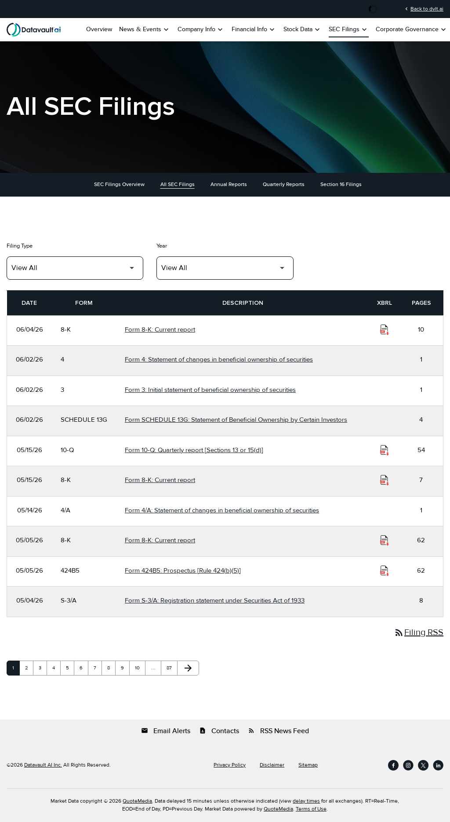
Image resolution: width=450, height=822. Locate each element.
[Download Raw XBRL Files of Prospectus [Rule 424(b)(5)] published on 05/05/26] (384, 571)
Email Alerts (165, 731)
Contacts (219, 731)
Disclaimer (272, 765)
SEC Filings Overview (119, 184)
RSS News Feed (278, 731)
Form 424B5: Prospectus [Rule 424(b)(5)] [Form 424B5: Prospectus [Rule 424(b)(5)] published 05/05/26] (183, 570)
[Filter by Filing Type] (75, 268)
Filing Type (20, 245)
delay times (306, 801)
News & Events (145, 29)
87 (171, 668)
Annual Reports (228, 184)
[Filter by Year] (224, 268)
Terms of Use (311, 809)
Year (161, 245)
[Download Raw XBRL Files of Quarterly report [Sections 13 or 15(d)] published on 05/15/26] (384, 450)
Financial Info (254, 29)
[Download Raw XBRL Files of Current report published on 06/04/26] (384, 330)
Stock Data (302, 29)
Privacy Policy (230, 765)
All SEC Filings (177, 184)
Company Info (201, 29)
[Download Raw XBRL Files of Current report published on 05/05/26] (384, 540)
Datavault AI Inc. (43, 765)
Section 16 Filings (341, 184)
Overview (99, 29)
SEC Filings (349, 29)
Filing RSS (418, 632)
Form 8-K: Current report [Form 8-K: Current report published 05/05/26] (160, 540)
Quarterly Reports (284, 184)
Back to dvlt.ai (423, 9)
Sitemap (308, 765)
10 (139, 668)
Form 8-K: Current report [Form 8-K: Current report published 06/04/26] (160, 329)
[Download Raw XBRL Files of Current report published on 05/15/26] (384, 480)
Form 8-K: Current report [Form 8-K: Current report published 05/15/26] (160, 480)
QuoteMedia (137, 801)
